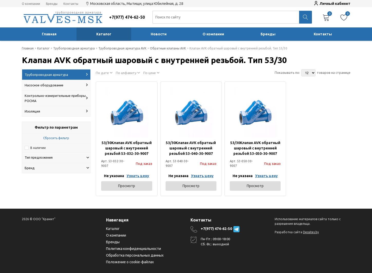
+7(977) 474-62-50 (216, 229)
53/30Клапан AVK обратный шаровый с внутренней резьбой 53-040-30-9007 (191, 148)
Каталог (103, 34)
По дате (104, 73)
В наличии (38, 147)
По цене (151, 73)
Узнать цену (138, 176)
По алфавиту (128, 73)
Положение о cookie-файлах (130, 262)
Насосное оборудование (56, 85)
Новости (159, 34)
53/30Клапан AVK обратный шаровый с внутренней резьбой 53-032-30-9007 (127, 148)
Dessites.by (311, 232)
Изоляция (56, 111)
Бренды (52, 3)
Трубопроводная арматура (56, 74)
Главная (49, 34)
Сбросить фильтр (56, 138)
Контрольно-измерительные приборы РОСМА (56, 98)
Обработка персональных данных (135, 255)
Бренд (57, 168)
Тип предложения (57, 157)
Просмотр (126, 186)
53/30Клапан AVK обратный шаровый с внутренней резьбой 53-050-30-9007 (255, 148)
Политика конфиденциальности (133, 249)
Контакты (70, 3)
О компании (31, 3)
